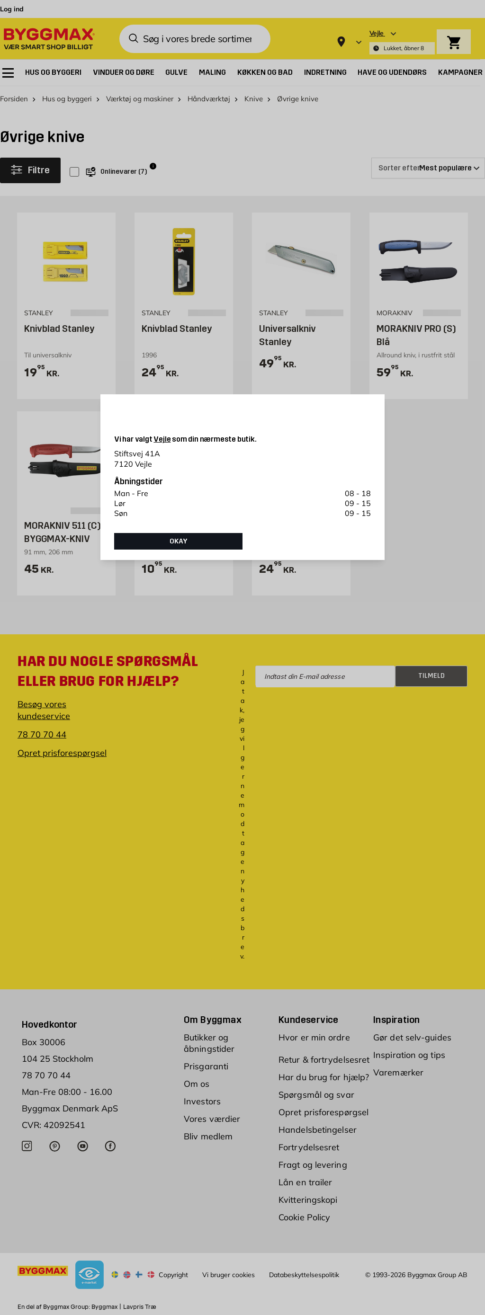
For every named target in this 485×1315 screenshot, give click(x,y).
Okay (179, 541)
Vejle (162, 439)
